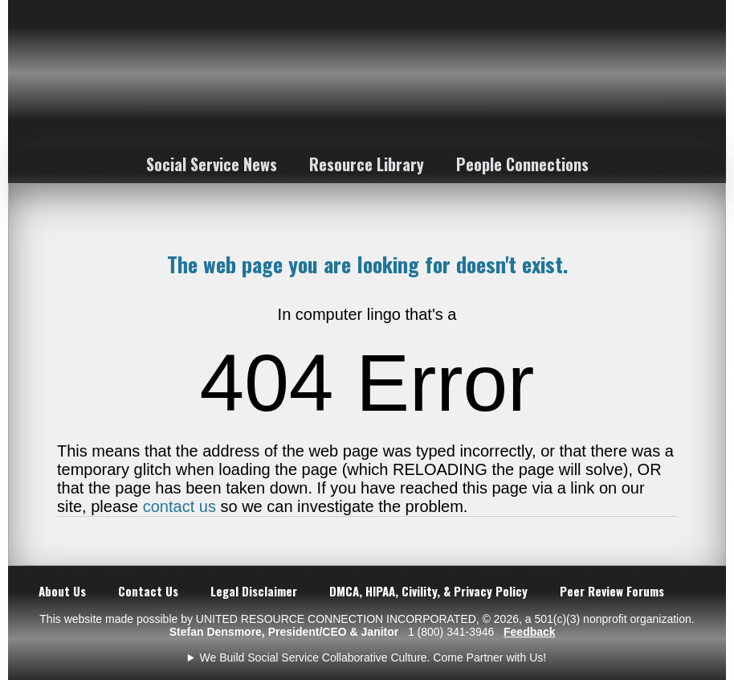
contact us (179, 506)
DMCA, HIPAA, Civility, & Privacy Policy (428, 591)
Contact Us (148, 591)
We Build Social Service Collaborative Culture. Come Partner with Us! (373, 657)
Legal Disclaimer (253, 591)
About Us (62, 591)
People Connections (522, 164)
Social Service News (211, 164)
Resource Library (366, 164)
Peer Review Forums (612, 591)
